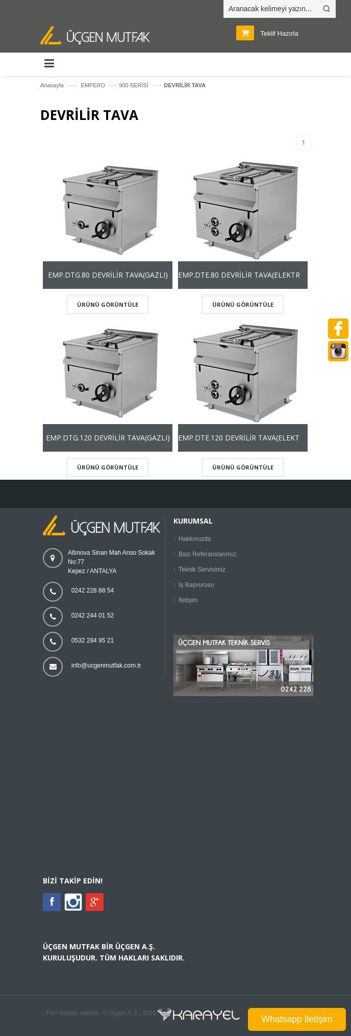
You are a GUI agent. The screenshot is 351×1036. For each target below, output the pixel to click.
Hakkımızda (195, 538)
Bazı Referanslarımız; (208, 554)
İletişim (188, 600)
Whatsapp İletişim (297, 1019)
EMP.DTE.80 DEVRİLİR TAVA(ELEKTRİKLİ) (246, 275)
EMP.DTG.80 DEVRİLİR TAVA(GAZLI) (108, 275)
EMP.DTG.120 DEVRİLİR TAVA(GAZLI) (108, 437)
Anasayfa (52, 85)
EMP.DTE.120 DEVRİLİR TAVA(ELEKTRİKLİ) (248, 437)
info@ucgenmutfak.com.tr (106, 665)
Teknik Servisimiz (202, 569)
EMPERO (93, 85)
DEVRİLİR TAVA (185, 85)
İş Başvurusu (196, 584)
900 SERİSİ (134, 85)
